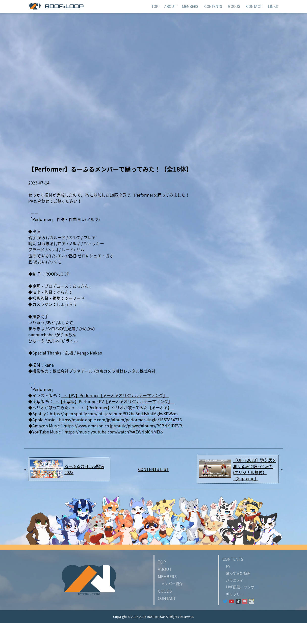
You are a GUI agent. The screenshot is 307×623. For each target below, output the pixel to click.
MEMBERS (190, 6)
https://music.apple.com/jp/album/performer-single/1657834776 (120, 420)
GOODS (165, 591)
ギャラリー (233, 593)
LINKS (273, 6)
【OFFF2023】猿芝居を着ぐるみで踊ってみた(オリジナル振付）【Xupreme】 (254, 469)
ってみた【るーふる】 (153, 407)
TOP (162, 562)
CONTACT (167, 598)
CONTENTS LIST (153, 469)
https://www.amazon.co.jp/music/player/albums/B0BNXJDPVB (123, 426)
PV (226, 566)
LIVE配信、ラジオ (238, 586)
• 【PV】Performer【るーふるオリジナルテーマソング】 (115, 395)
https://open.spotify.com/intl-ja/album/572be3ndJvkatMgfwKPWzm (114, 413)
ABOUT (165, 569)
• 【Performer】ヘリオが (103, 407)
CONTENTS (213, 6)
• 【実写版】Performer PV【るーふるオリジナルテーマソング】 (113, 401)
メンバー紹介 (170, 583)
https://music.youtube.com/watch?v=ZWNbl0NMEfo (114, 432)
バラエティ (232, 580)
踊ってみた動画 (236, 573)
